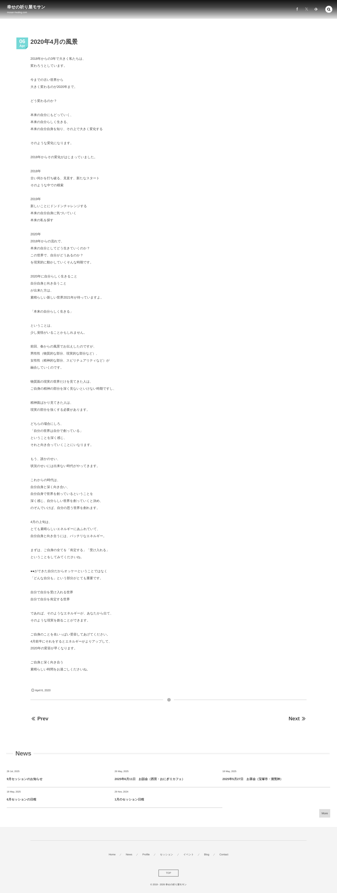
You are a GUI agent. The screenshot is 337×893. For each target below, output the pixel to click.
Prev (39, 718)
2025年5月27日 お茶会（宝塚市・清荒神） (252, 779)
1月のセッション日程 (129, 799)
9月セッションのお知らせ (25, 779)
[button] (328, 8)
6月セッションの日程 (21, 799)
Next (298, 718)
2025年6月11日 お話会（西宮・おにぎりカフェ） (150, 779)
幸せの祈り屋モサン (26, 7)
